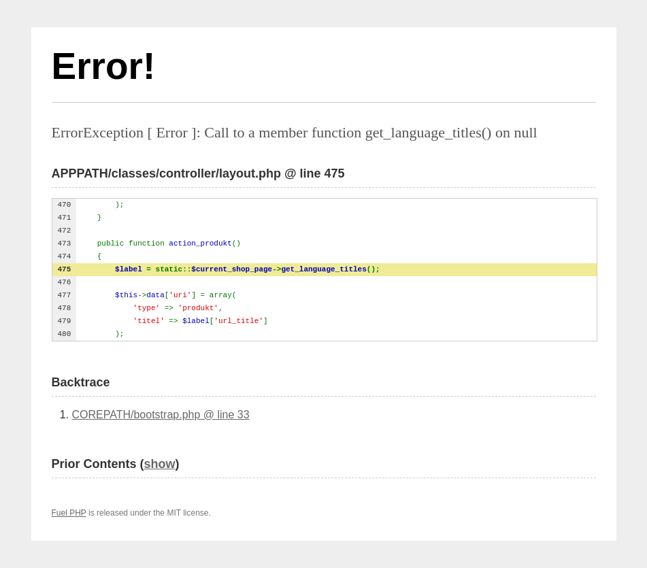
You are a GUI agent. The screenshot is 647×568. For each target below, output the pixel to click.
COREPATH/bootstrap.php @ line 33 (161, 414)
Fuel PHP (69, 513)
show (160, 464)
